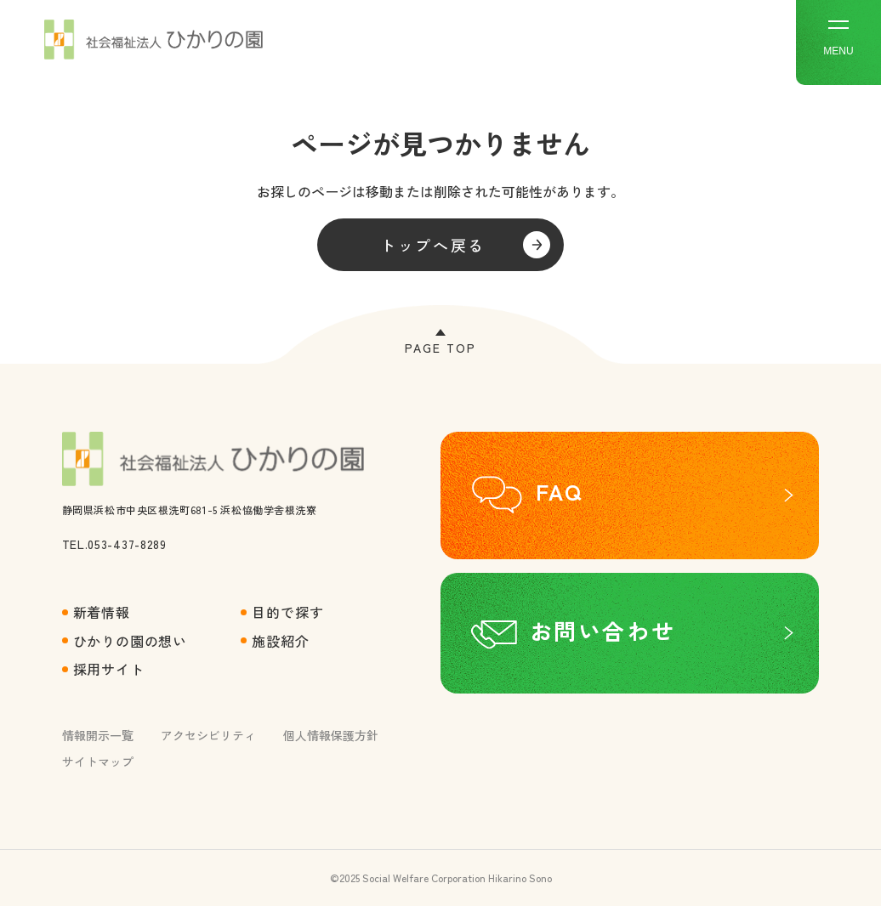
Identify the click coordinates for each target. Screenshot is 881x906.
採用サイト (109, 669)
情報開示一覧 (98, 735)
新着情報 (101, 612)
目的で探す (287, 612)
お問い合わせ (603, 630)
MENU (838, 38)
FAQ (559, 491)
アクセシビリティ (208, 735)
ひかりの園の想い (130, 641)
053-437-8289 (127, 543)
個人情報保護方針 (330, 735)
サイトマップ (98, 761)
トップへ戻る (433, 245)
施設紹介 (280, 641)
